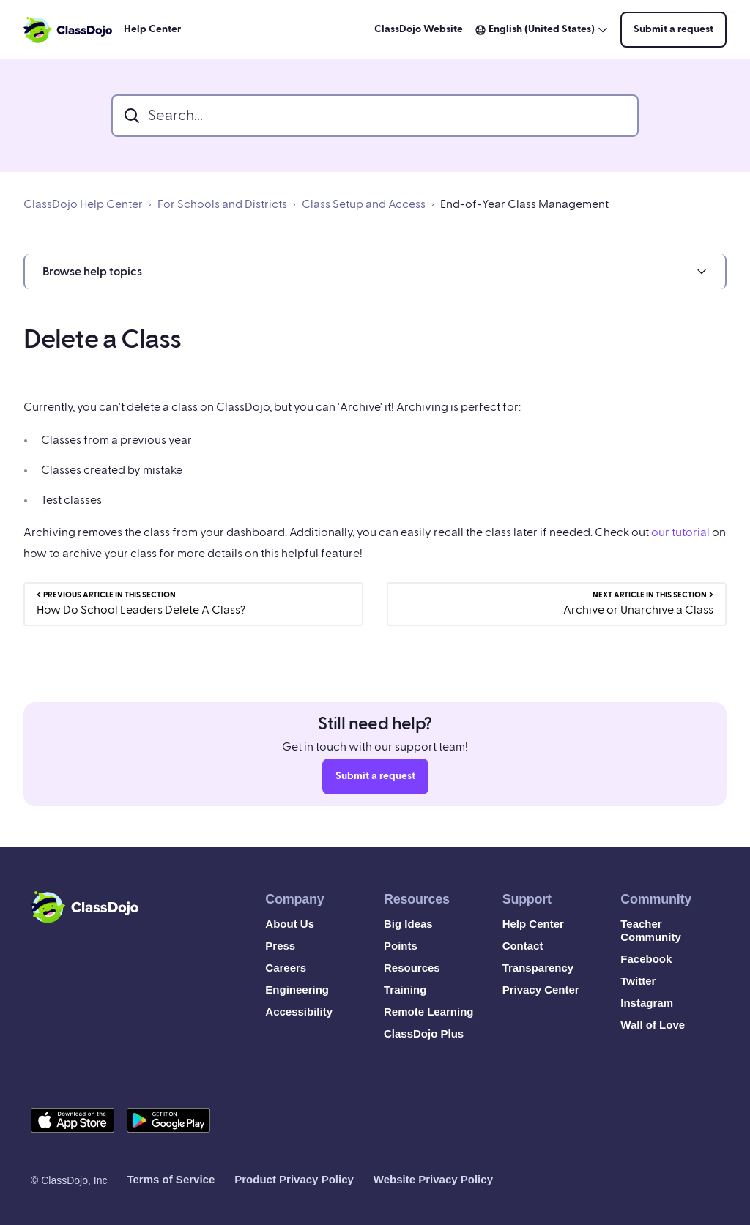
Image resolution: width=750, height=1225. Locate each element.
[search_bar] (375, 115)
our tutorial (680, 532)
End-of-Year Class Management (524, 204)
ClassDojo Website (418, 29)
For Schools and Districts (222, 204)
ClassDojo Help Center (83, 204)
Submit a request (673, 29)
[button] (375, 271)
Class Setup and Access (364, 204)
